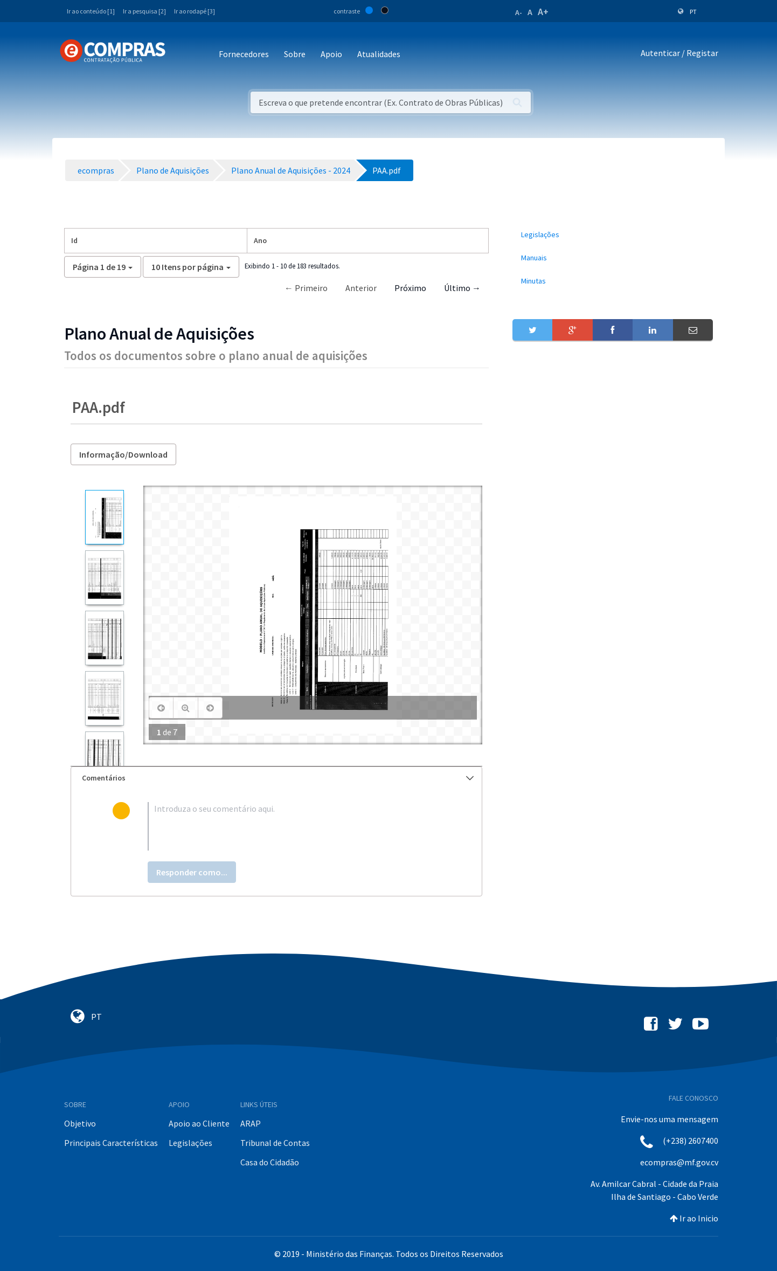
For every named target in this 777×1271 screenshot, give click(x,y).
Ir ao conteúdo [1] (91, 11)
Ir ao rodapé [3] (194, 11)
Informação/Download (123, 454)
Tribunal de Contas (275, 1142)
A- (518, 12)
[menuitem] (612, 235)
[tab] (276, 778)
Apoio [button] (331, 54)
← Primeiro (306, 287)
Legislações (190, 1142)
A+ (543, 11)
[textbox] (294, 826)
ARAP (250, 1123)
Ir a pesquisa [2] (144, 11)
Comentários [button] (278, 778)
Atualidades (378, 54)
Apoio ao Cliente (199, 1123)
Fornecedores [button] (244, 54)
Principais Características (111, 1142)
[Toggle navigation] (180, 55)
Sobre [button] (295, 54)
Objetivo (80, 1123)
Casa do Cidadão (269, 1162)
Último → (462, 287)
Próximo (410, 287)
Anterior (361, 287)
